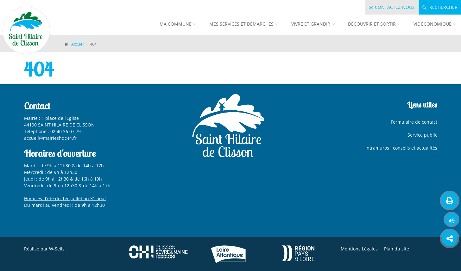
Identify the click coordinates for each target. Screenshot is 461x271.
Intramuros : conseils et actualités (401, 148)
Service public (422, 135)
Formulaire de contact (414, 122)
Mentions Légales (359, 249)
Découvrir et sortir (372, 24)
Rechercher (440, 7)
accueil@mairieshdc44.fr (51, 138)
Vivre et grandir (310, 24)
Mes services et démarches (241, 24)
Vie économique (433, 24)
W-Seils (57, 249)
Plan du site (396, 249)
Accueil (77, 44)
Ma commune (176, 24)
